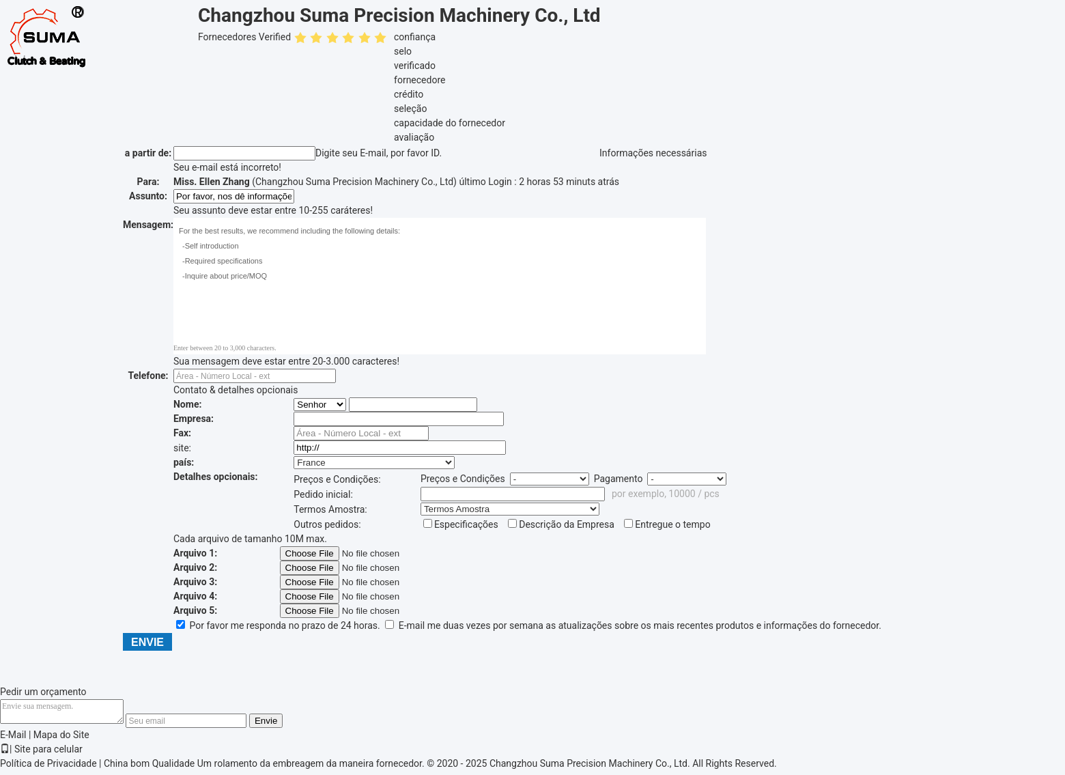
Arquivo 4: (195, 596)
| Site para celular (41, 753)
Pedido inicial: (323, 494)
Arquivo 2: (195, 567)
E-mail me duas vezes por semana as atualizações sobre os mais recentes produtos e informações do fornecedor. (633, 625)
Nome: (187, 404)
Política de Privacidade (48, 767)
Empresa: (193, 418)
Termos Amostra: (330, 509)
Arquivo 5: (195, 610)
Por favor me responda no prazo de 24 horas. (279, 625)
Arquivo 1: (195, 553)
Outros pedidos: (327, 524)
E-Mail (13, 738)
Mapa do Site (61, 738)
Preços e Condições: (337, 479)
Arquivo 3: (195, 581)
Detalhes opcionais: (215, 476)
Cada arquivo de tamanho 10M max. (250, 538)
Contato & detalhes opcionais (235, 389)
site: (182, 447)
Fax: (182, 432)
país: (183, 462)
